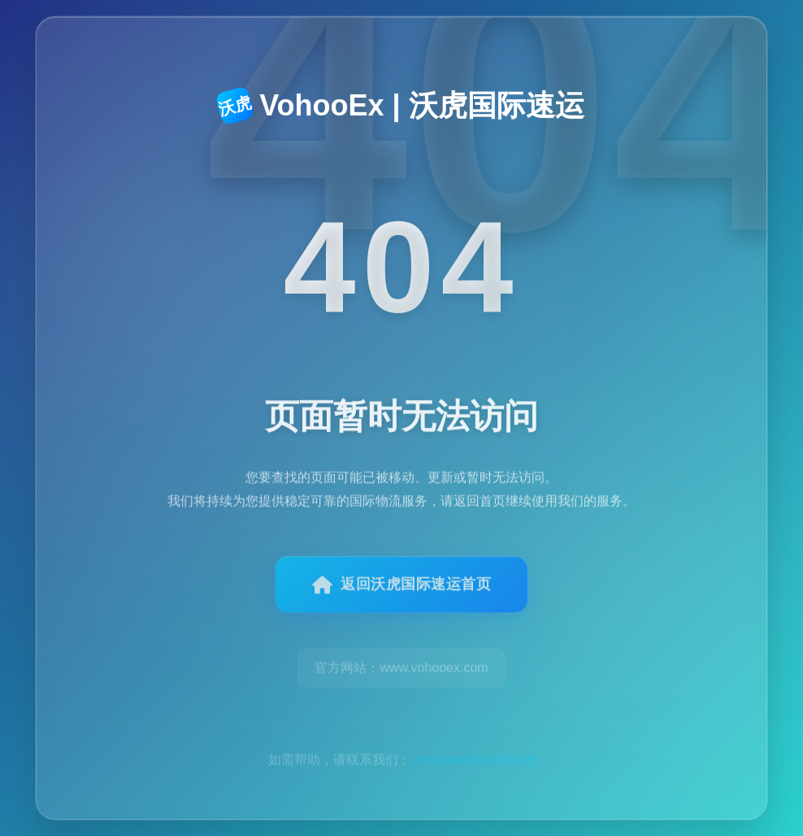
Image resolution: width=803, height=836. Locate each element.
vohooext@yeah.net (473, 744)
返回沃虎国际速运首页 (402, 594)
